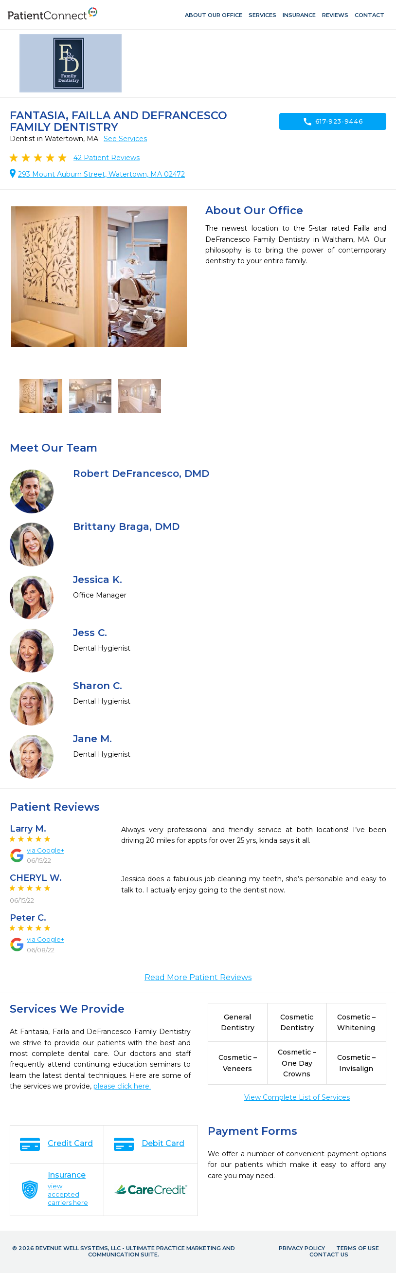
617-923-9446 (333, 122)
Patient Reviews (106, 157)
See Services (125, 138)
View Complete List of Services (297, 1097)
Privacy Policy (302, 1248)
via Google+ (45, 850)
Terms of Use (357, 1248)
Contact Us (328, 1254)
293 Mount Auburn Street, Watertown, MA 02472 (101, 174)
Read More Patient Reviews (198, 977)
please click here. (122, 1086)
